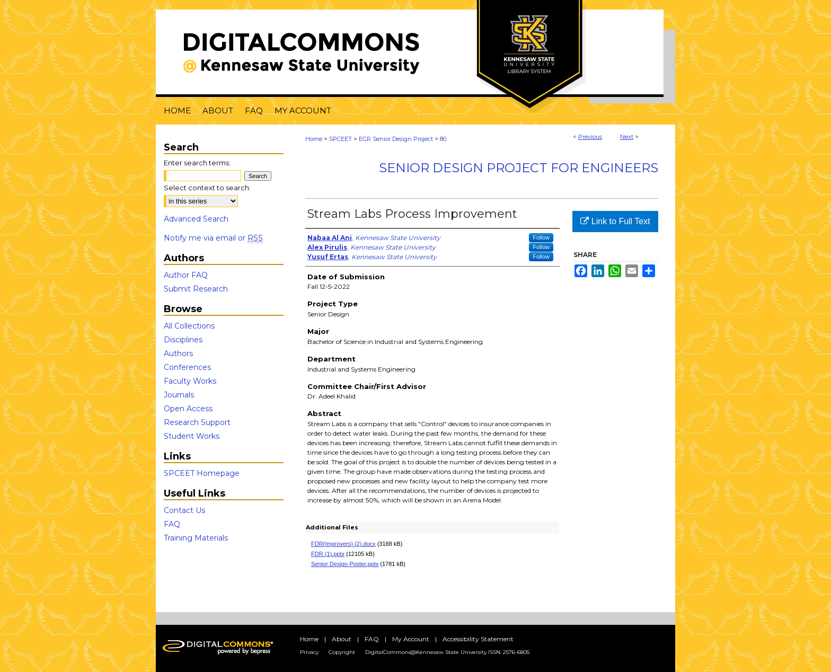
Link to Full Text (615, 221)
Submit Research (196, 289)
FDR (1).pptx (327, 554)
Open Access (188, 408)
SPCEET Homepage (202, 473)
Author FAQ (186, 275)
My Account (410, 639)
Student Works (191, 436)
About (341, 639)
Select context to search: (207, 187)
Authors (178, 353)
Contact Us (184, 510)
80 (443, 139)
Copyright (342, 652)
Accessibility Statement (478, 639)
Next (626, 136)
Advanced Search (196, 219)
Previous (590, 136)
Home (313, 139)
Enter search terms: (197, 162)
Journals (179, 395)
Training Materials (196, 538)
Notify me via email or (213, 238)
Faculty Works (190, 381)
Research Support (197, 422)
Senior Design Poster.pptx (344, 564)
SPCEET (340, 139)
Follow (541, 237)
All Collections (189, 326)
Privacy (309, 652)
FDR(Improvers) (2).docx (343, 544)
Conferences (187, 367)
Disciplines (183, 339)
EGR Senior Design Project (396, 139)
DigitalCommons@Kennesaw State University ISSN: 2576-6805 (447, 652)
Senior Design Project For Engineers (518, 167)
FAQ (172, 524)
